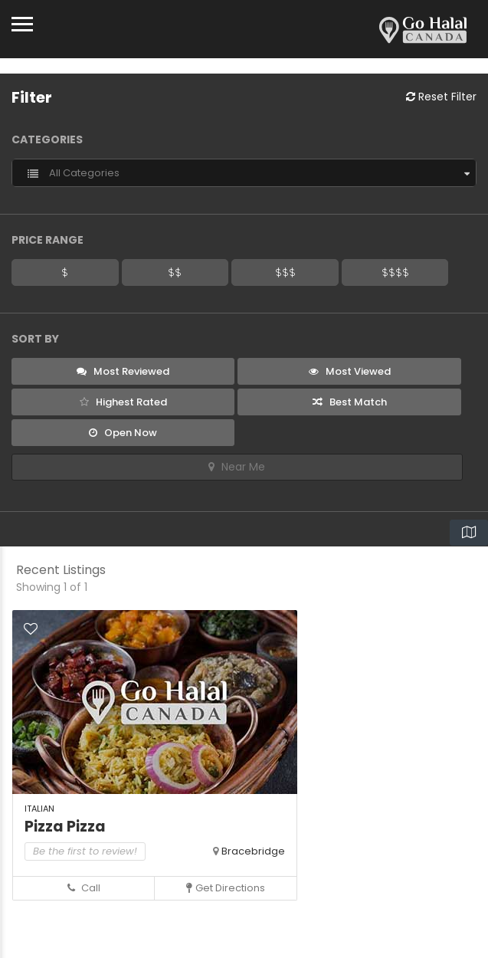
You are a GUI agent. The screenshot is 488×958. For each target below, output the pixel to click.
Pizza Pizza (65, 826)
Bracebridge (253, 851)
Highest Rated (123, 402)
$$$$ (395, 272)
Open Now (123, 432)
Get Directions (225, 888)
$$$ (285, 272)
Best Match (350, 402)
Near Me (236, 466)
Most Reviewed (123, 371)
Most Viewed (350, 371)
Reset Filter (441, 96)
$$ (175, 272)
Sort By (35, 338)
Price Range (47, 240)
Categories (47, 139)
